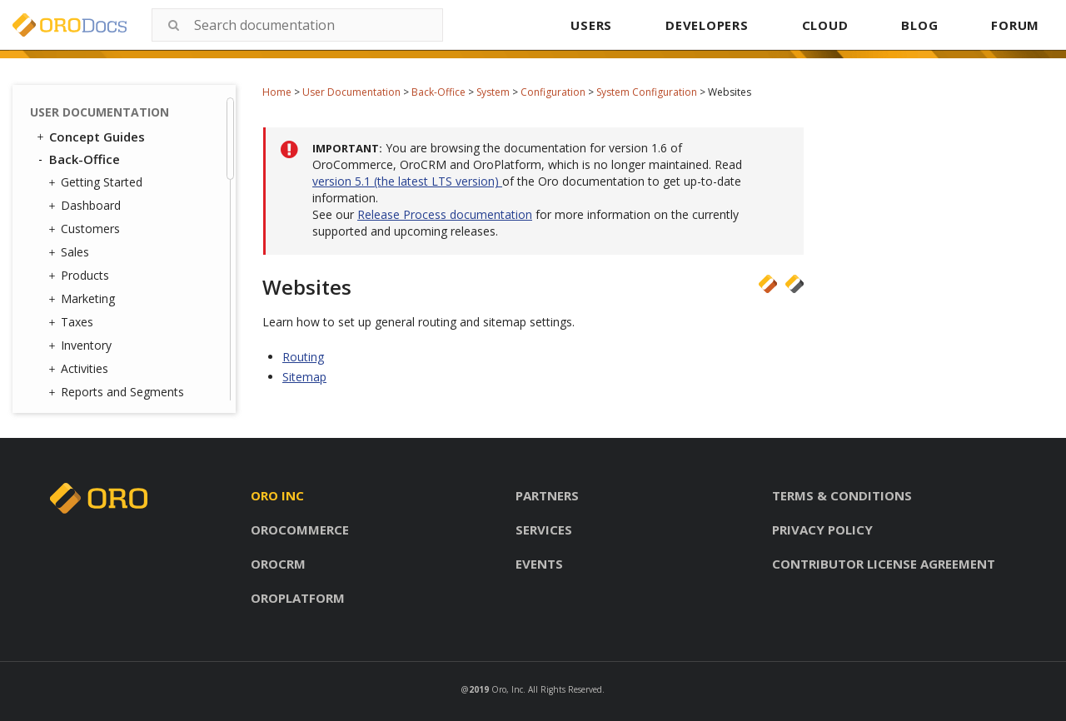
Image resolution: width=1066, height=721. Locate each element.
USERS (591, 25)
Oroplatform (298, 597)
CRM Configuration (132, 127)
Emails (86, 312)
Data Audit (102, 398)
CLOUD (825, 25)
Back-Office (438, 92)
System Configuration (646, 92)
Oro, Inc (507, 689)
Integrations (101, 334)
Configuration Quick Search (139, 217)
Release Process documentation (444, 214)
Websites (122, 105)
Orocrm (278, 563)
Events (539, 563)
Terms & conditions (842, 495)
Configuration (553, 92)
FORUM (1015, 25)
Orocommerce (300, 529)
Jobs (85, 377)
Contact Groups (115, 290)
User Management (119, 247)
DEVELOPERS (707, 25)
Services (544, 529)
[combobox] (297, 25)
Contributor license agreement (883, 563)
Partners (547, 495)
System (493, 92)
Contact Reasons (119, 268)
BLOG (919, 25)
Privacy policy (822, 529)
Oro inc (277, 495)
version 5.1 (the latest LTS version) (407, 181)
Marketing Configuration (147, 187)
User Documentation (351, 92)
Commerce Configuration (118, 157)
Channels (97, 355)
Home (276, 92)
